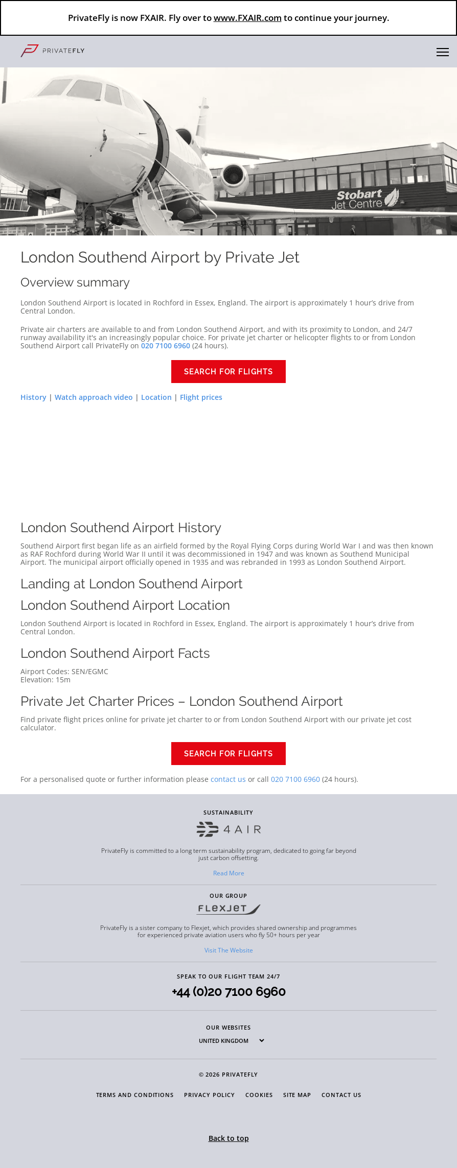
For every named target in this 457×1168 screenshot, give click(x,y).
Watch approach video (94, 397)
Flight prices (201, 397)
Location (156, 397)
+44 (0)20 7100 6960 (229, 991)
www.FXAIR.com (248, 17)
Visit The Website (228, 950)
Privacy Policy (209, 1095)
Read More (228, 873)
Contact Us (341, 1095)
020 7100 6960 (295, 779)
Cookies (259, 1095)
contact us (228, 779)
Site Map (297, 1095)
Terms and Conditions (135, 1095)
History (33, 397)
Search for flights (228, 372)
